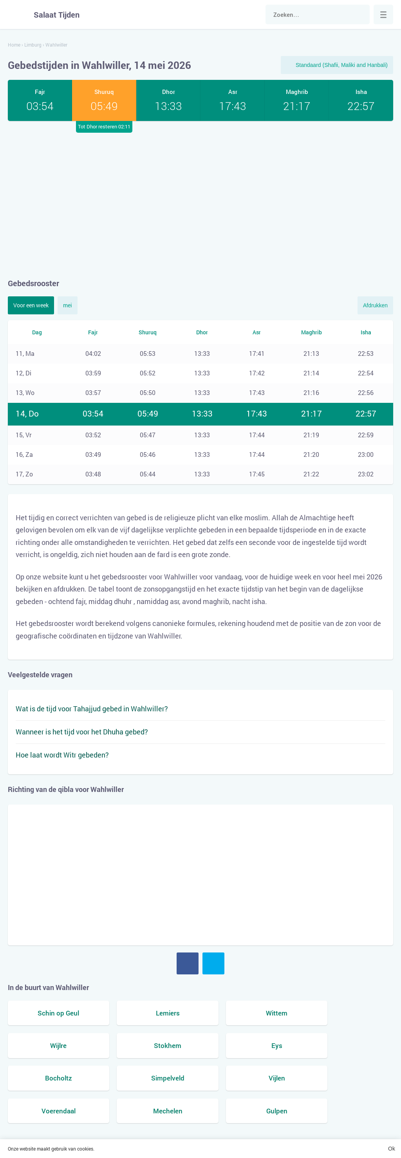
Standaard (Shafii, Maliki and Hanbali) (342, 65)
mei (67, 305)
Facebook (188, 963)
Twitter (213, 963)
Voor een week (31, 305)
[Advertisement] (200, 199)
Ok (391, 1148)
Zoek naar (360, 14)
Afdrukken (375, 305)
